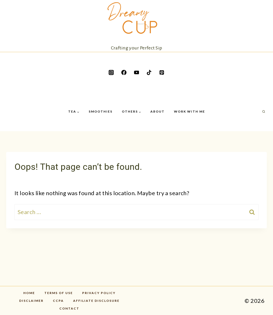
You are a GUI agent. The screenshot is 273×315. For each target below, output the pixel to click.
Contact (69, 308)
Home (29, 293)
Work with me (189, 111)
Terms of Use (58, 293)
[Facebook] (124, 72)
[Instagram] (111, 72)
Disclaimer (31, 301)
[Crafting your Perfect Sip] (137, 26)
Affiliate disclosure (96, 301)
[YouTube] (136, 72)
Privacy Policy (99, 293)
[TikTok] (149, 72)
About (157, 111)
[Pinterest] (162, 72)
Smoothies (101, 111)
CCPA (58, 301)
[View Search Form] (264, 112)
